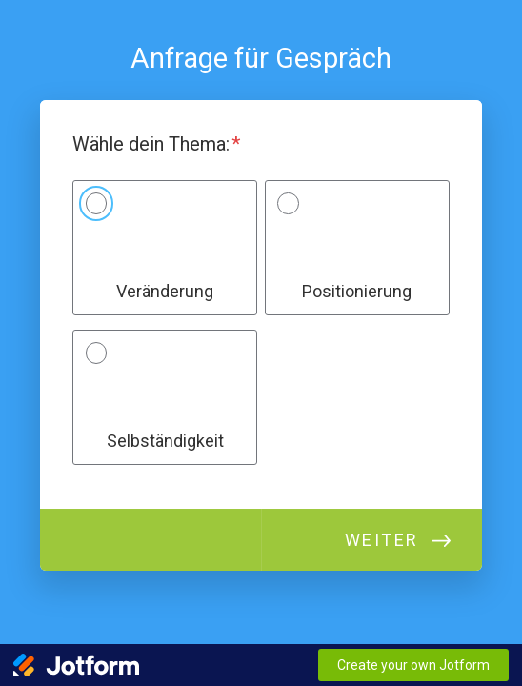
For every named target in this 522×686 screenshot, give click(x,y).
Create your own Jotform (413, 665)
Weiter (381, 540)
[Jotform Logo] (76, 665)
